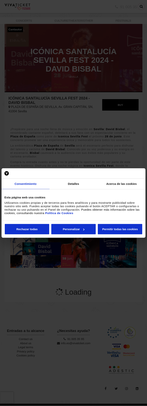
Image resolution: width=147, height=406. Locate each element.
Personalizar (73, 229)
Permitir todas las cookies (120, 229)
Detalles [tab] (73, 183)
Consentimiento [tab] (26, 183)
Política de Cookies (59, 213)
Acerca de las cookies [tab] (121, 183)
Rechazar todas (27, 229)
